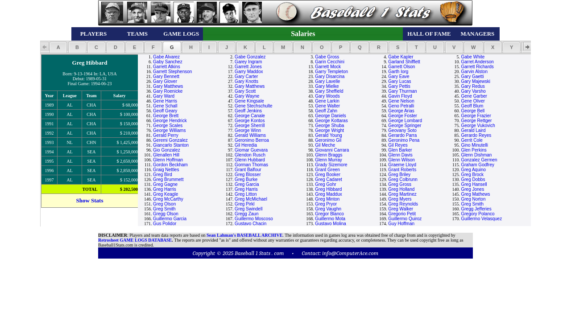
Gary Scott (245, 91)
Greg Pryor (326, 204)
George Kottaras (331, 120)
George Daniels (330, 115)
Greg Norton (473, 199)
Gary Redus (472, 86)
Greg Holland (401, 189)
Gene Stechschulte (254, 105)
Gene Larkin (327, 101)
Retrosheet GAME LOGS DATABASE (135, 240)
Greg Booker (327, 174)
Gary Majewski (475, 81)
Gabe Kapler (400, 56)
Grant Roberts (402, 169)
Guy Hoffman (401, 223)
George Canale (250, 115)
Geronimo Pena (403, 140)
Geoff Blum (472, 105)
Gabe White (472, 56)
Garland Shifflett (404, 61)
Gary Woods (327, 96)
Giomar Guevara (251, 150)
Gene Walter (327, 105)
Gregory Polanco (477, 213)
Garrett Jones (248, 66)
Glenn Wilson (401, 159)
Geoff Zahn (326, 110)
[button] (58, 47)
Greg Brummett (168, 179)
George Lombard (405, 120)
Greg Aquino (473, 169)
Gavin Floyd (400, 96)
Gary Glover (165, 81)
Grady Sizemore (331, 164)
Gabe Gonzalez (250, 56)
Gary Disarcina (329, 76)
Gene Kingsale (249, 101)
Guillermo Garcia (169, 218)
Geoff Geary (165, 110)
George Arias (401, 110)
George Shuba (329, 125)
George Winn (248, 130)
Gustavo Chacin (250, 223)
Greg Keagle (165, 194)
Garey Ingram (248, 61)
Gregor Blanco (329, 213)
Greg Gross (399, 184)
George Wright (329, 130)
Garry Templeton (331, 71)
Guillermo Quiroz (405, 218)
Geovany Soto (402, 130)
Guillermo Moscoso (254, 218)
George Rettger (476, 120)
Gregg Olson (165, 213)
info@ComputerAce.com (350, 253)
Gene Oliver (472, 101)
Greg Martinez (402, 194)
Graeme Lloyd (402, 164)
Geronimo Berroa (252, 140)
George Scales (167, 125)
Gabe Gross (327, 56)
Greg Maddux (328, 194)
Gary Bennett (166, 76)
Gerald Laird (473, 130)
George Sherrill (250, 125)
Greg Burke (246, 179)
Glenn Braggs (328, 154)
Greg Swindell (248, 208)
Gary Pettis (399, 86)
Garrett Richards (477, 66)
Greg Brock (472, 174)
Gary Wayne (247, 96)
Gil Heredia (246, 145)
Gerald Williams (250, 135)
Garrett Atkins (166, 66)
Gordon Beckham (170, 164)
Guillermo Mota (330, 218)
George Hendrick (170, 120)
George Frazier (476, 115)
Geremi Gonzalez (170, 140)
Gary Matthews (168, 86)
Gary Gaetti (472, 76)
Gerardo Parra (402, 135)
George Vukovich (478, 125)
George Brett (165, 115)
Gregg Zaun (246, 213)
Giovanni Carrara (332, 150)
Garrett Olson (401, 66)
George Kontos (250, 120)
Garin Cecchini (329, 61)
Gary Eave (398, 76)
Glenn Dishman (476, 154)
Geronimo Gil (328, 140)
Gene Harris (165, 101)
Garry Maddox (249, 71)
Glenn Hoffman (168, 159)
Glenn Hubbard (250, 159)
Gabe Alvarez (166, 56)
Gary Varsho (473, 91)
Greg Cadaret (328, 179)
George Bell (472, 110)
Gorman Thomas (251, 164)
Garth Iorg (398, 71)
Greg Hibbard (328, 189)
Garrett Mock (328, 66)
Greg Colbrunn (403, 179)
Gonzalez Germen (479, 159)
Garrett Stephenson (172, 71)
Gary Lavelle (327, 81)
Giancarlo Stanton (171, 145)
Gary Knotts (246, 81)
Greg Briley (399, 174)
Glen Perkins (473, 150)
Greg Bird (162, 174)
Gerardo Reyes (476, 135)
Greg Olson (164, 204)
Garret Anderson (477, 61)
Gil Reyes (397, 145)
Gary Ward (163, 96)
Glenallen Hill (166, 154)
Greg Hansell (474, 184)
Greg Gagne (165, 184)
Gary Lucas (399, 81)
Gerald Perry (165, 135)
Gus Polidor (164, 223)
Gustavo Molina (330, 223)
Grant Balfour (248, 169)
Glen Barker (400, 150)
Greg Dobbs (473, 179)
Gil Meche (325, 145)
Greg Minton (327, 199)
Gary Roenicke (167, 91)
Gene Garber (474, 96)
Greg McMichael (251, 199)
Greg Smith (472, 204)
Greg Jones (472, 189)
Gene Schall (165, 105)
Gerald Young (328, 135)
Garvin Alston (474, 71)
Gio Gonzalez (166, 150)
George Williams (169, 130)
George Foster (402, 115)
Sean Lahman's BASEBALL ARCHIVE (244, 235)
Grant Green (327, 169)
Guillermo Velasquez (481, 218)
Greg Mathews (475, 194)
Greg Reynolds (403, 204)
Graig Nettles (166, 169)
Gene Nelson (401, 101)
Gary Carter (246, 76)
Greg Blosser (248, 174)
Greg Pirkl (244, 204)
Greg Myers (399, 199)
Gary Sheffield (329, 91)
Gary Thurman (402, 91)
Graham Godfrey (477, 164)
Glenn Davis (400, 154)
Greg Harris (164, 189)
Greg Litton (246, 194)
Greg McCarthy (168, 199)
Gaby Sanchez (167, 61)
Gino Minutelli (474, 145)
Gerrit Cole (471, 140)
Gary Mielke (327, 86)
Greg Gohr (325, 184)
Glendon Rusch (250, 154)
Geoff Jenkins (248, 110)
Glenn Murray (328, 159)
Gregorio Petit (402, 213)
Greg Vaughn (328, 208)
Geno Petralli (401, 105)
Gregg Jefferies (476, 208)
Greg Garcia (247, 184)
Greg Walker (400, 208)
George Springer (404, 125)
